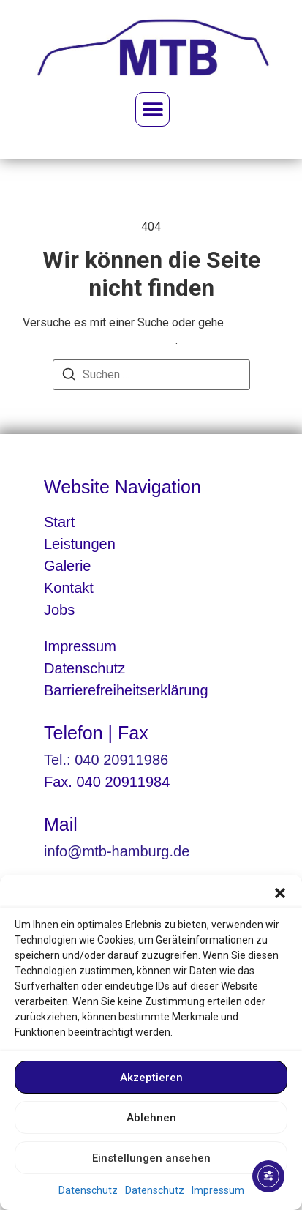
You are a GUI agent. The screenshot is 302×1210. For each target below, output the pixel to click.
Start (59, 522)
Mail (61, 824)
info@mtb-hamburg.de (116, 851)
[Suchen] (69, 376)
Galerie (67, 566)
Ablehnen (151, 1117)
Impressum (218, 1190)
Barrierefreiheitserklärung (126, 690)
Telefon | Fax (96, 732)
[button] (280, 893)
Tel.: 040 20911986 (106, 760)
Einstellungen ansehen (151, 1158)
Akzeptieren (151, 1077)
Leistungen (80, 544)
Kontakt (69, 588)
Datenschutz (88, 1190)
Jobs (59, 610)
